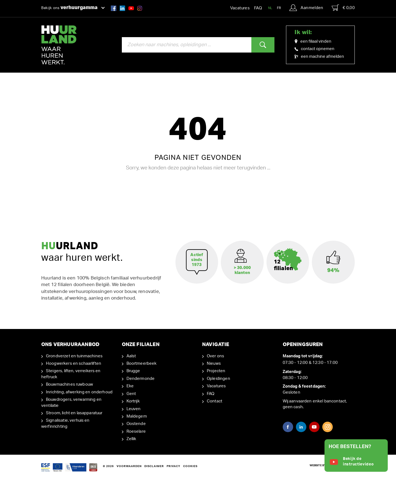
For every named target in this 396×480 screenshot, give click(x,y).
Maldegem (137, 416)
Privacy (173, 466)
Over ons (215, 356)
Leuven (134, 409)
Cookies (190, 466)
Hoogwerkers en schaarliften (73, 363)
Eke (130, 386)
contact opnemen (314, 49)
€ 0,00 (343, 7)
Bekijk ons (73, 7)
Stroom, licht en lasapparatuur (74, 413)
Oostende (136, 424)
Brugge (133, 371)
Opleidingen (218, 379)
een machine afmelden (319, 56)
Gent (131, 394)
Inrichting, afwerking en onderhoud (79, 392)
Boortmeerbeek (142, 363)
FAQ (258, 8)
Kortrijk (133, 401)
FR (279, 8)
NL (270, 8)
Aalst (131, 356)
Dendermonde (141, 379)
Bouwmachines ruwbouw (69, 384)
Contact (214, 401)
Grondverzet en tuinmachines (74, 356)
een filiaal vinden (313, 41)
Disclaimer (154, 466)
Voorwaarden (129, 466)
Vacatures (240, 8)
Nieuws (214, 363)
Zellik (131, 439)
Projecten (216, 371)
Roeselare (136, 431)
